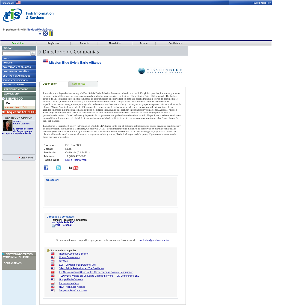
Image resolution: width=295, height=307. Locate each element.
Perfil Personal (62, 225)
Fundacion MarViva (69, 283)
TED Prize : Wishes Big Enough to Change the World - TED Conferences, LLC (99, 276)
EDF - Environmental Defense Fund (77, 265)
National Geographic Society (73, 253)
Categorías (78, 83)
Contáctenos (13, 263)
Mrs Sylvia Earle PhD (63, 222)
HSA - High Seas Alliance (72, 287)
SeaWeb (63, 261)
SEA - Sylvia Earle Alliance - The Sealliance (81, 268)
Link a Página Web (76, 159)
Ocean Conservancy (69, 257)
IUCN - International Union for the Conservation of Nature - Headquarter (96, 272)
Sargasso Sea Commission (73, 290)
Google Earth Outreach (71, 279)
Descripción (50, 83)
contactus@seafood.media (154, 240)
